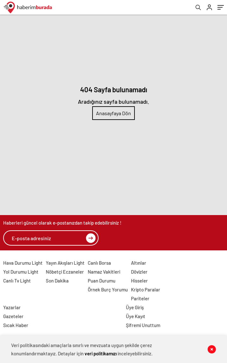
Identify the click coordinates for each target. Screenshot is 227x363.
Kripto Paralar (145, 289)
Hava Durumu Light (23, 263)
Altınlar (138, 263)
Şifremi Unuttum (143, 325)
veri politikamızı (101, 353)
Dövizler (139, 272)
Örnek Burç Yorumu (108, 289)
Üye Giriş (135, 307)
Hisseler (139, 280)
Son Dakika (57, 280)
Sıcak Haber (15, 325)
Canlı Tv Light (17, 280)
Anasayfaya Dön (113, 113)
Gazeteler (13, 316)
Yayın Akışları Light (65, 263)
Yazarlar (12, 307)
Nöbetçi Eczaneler (65, 272)
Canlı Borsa (99, 263)
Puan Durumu (101, 280)
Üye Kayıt (135, 316)
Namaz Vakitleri (104, 272)
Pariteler (140, 298)
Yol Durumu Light (20, 272)
